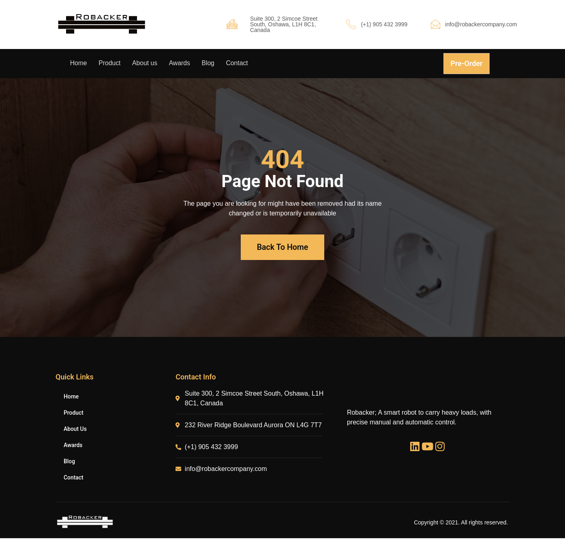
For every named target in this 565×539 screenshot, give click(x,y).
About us (146, 63)
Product (110, 63)
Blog (211, 63)
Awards (182, 63)
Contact (241, 63)
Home (78, 63)
